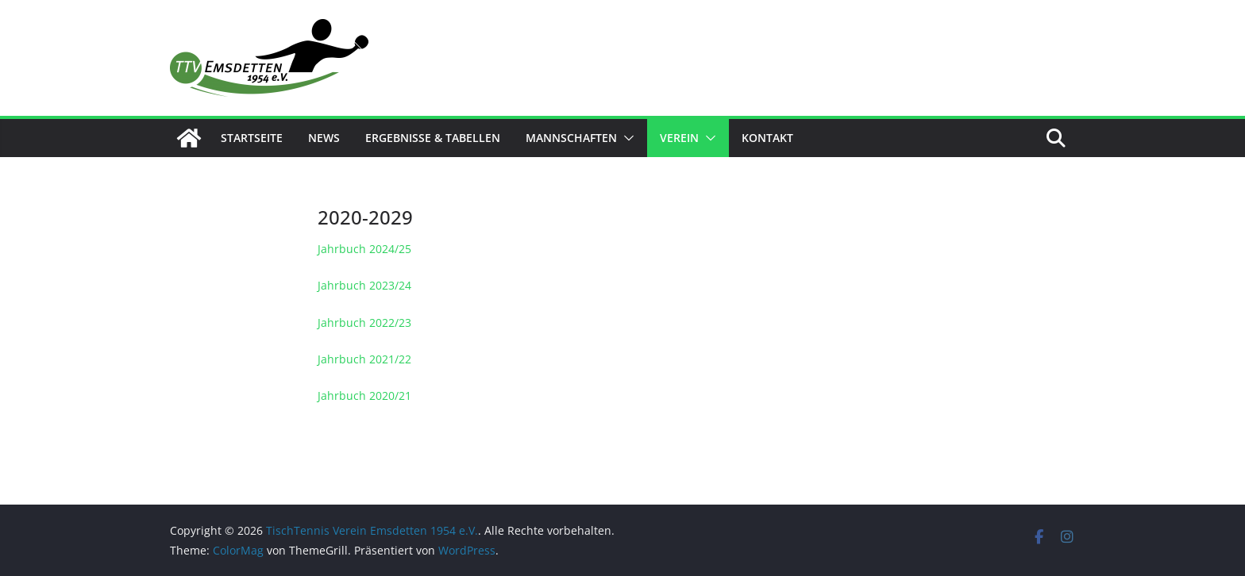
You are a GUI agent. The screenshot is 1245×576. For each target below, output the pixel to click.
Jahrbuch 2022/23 (364, 322)
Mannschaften (571, 137)
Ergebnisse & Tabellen (432, 137)
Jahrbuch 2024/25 (364, 248)
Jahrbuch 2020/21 (364, 395)
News (324, 137)
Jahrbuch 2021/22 (364, 359)
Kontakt (767, 137)
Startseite (252, 137)
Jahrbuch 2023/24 (364, 285)
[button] (625, 138)
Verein (679, 137)
